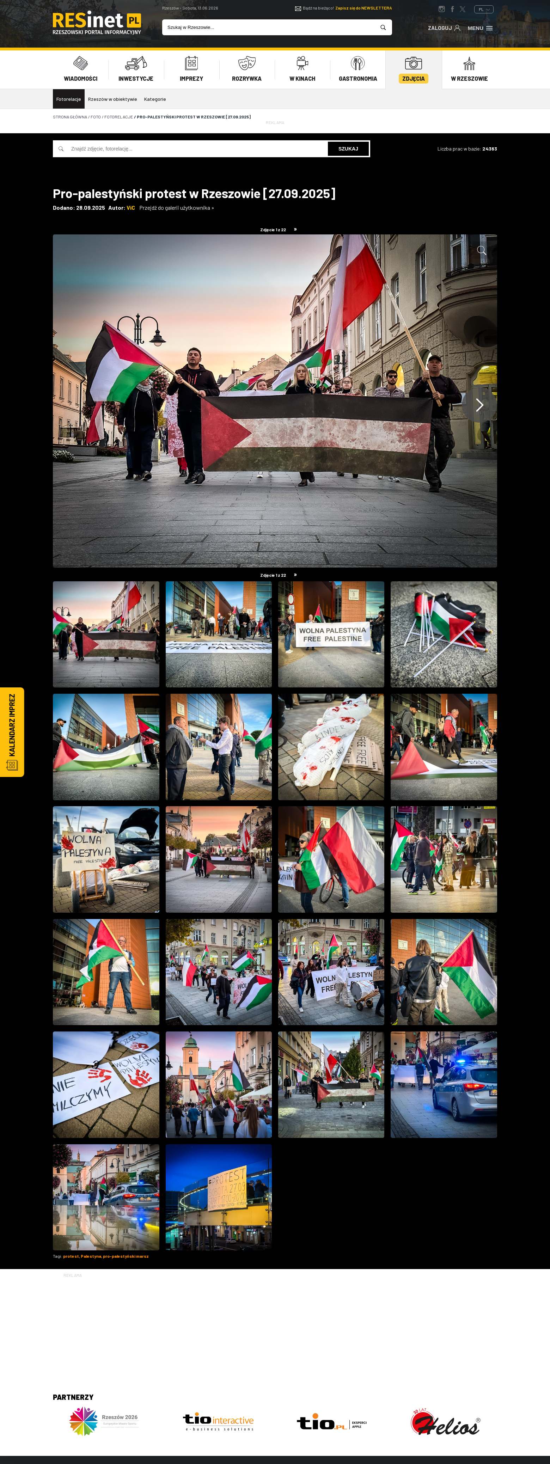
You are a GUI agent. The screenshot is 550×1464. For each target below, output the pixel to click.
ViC (131, 207)
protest (71, 1255)
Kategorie (155, 99)
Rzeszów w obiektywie (112, 99)
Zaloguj (444, 27)
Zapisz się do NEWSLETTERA (363, 7)
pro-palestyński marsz (126, 1255)
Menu (481, 27)
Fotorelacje (68, 99)
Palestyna (91, 1255)
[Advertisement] (275, 1328)
